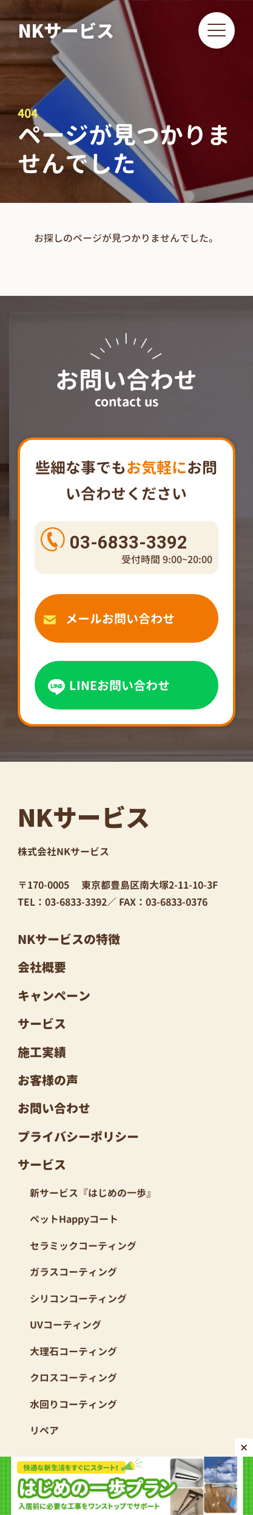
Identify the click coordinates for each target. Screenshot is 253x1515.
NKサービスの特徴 (69, 939)
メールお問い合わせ (109, 618)
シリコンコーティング (78, 1298)
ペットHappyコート (74, 1219)
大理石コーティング (73, 1351)
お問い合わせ (54, 1108)
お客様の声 (48, 1080)
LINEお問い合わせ (107, 685)
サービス (42, 1023)
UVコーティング (65, 1325)
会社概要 (42, 967)
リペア (44, 1430)
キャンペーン (54, 995)
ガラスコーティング (73, 1272)
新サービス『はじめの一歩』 (93, 1193)
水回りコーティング (73, 1404)
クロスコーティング (73, 1377)
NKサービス (66, 30)
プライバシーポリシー (78, 1136)
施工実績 (42, 1052)
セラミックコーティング (83, 1246)
